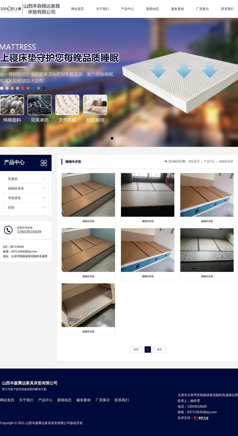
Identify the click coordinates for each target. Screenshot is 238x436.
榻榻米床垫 (225, 161)
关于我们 (102, 9)
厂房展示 (202, 9)
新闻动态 (152, 9)
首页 (136, 349)
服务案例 (177, 9)
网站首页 (77, 9)
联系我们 (227, 9)
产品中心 (127, 9)
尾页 (159, 349)
